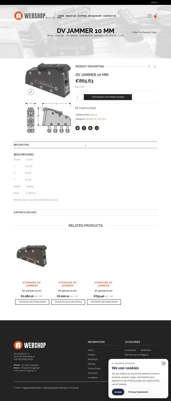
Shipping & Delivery (25, 212)
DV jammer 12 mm (67, 291)
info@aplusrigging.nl (30, 368)
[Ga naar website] (164, 363)
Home (61, 16)
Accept (118, 391)
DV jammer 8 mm (103, 291)
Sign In (154, 3)
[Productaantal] (78, 97)
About (90, 350)
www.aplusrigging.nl (25, 371)
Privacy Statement (138, 391)
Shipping (82, 16)
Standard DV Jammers (91, 35)
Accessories (130, 350)
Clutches (59, 35)
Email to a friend (87, 108)
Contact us (109, 16)
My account (95, 16)
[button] (32, 302)
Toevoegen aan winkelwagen (108, 97)
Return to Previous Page (144, 32)
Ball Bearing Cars (133, 355)
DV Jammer (72, 35)
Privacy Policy (94, 368)
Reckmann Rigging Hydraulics (146, 354)
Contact (91, 355)
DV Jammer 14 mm (31, 291)
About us (71, 16)
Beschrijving (21, 145)
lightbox (31, 92)
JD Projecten (73, 388)
